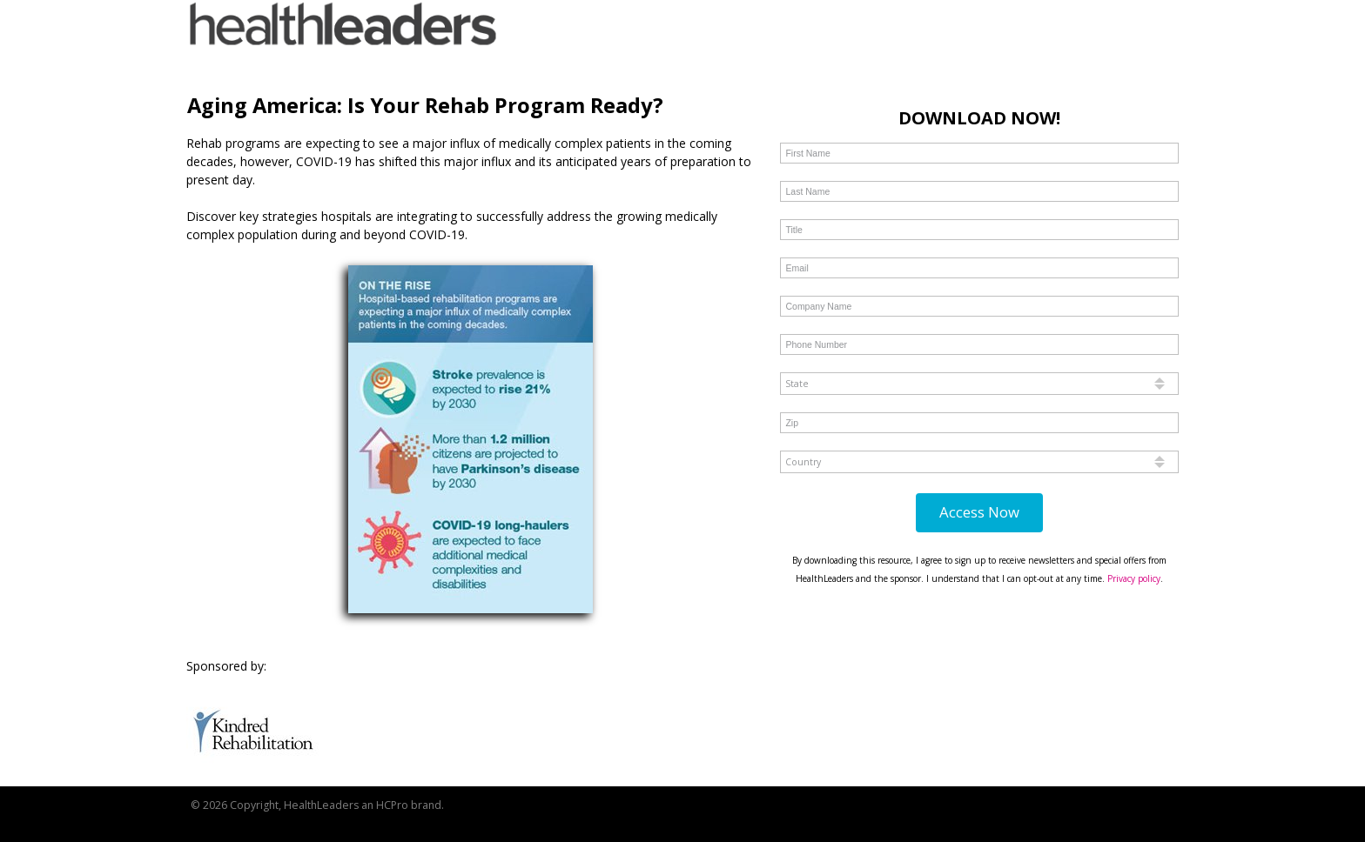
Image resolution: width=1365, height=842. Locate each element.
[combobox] (979, 383)
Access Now (979, 512)
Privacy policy (1133, 578)
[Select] (979, 383)
